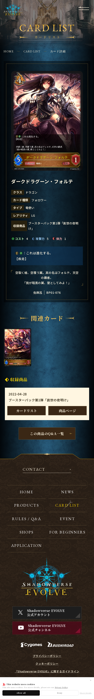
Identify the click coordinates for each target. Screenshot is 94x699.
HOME (9, 51)
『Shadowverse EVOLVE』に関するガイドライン (47, 671)
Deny (59, 693)
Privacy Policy (61, 687)
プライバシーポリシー (47, 655)
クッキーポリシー (46, 663)
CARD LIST (31, 51)
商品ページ (67, 410)
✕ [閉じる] (91, 680)
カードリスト (26, 410)
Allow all (21, 693)
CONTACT (34, 469)
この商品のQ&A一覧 (47, 433)
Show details (86, 693)
